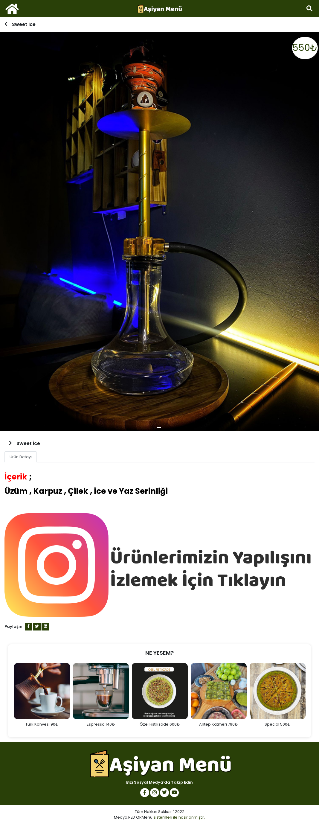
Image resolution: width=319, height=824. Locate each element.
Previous (8, 697)
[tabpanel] (159, 231)
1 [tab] (159, 427)
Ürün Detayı (21, 457)
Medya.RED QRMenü (133, 817)
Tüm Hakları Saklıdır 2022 (159, 811)
